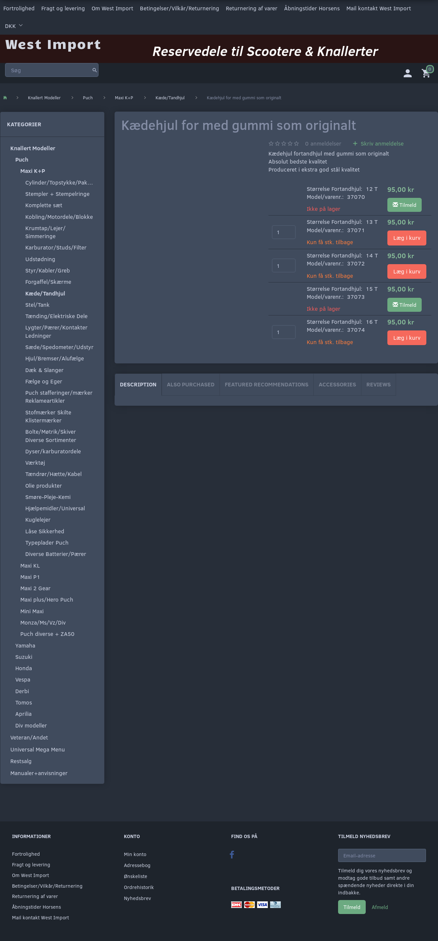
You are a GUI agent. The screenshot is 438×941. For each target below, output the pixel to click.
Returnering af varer (251, 8)
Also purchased (191, 383)
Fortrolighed (19, 8)
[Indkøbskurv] (427, 71)
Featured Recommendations (266, 383)
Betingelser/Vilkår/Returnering (179, 8)
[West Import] (53, 41)
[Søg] (95, 68)
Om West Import (112, 8)
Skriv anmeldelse (381, 142)
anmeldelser (323, 142)
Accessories (337, 383)
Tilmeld (351, 906)
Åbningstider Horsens (312, 8)
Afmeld (380, 906)
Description (138, 383)
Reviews (378, 383)
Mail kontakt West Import (378, 8)
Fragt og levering (63, 8)
